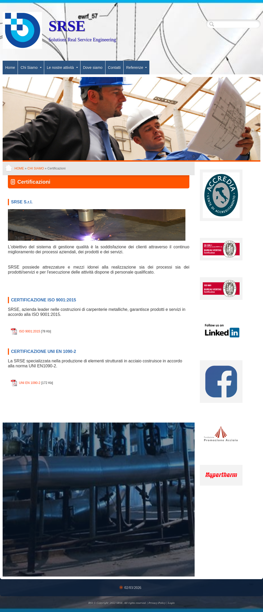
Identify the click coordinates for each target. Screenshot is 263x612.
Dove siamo (93, 67)
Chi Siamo (31, 67)
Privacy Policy (157, 602)
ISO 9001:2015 (29, 331)
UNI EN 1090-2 (29, 383)
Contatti (114, 67)
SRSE (66, 26)
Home (10, 67)
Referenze (136, 67)
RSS (90, 602)
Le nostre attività (62, 67)
